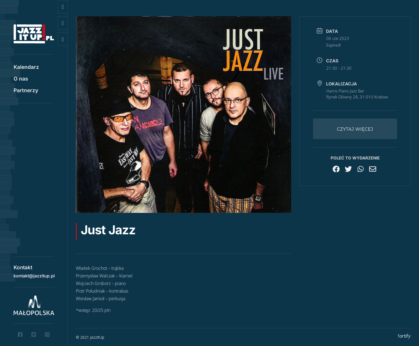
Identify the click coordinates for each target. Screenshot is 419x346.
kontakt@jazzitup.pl (34, 274)
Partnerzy (26, 91)
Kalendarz (26, 67)
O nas (21, 79)
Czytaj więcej (355, 129)
